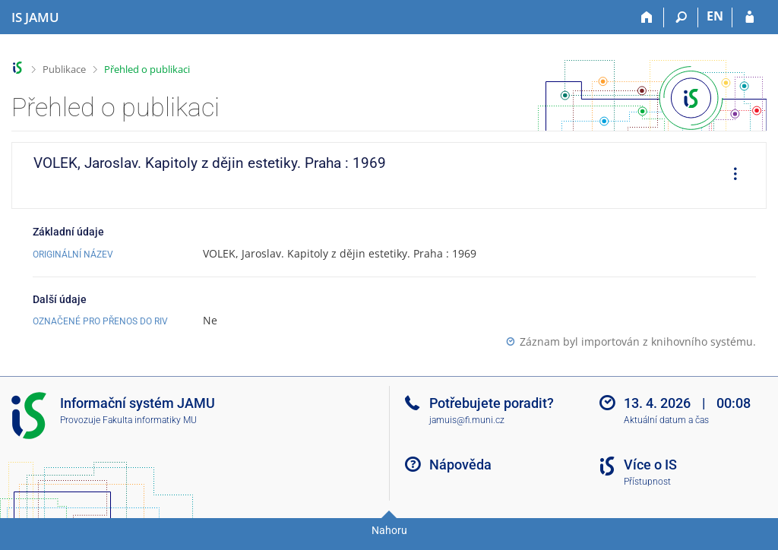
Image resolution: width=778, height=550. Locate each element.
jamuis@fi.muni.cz (466, 420)
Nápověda (460, 465)
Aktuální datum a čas (666, 420)
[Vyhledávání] (681, 17)
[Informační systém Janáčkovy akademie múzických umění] (35, 17)
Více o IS (650, 465)
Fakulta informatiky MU (150, 420)
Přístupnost (647, 481)
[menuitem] (730, 175)
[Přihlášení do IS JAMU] (749, 17)
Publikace (64, 69)
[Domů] (647, 17)
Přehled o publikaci (147, 69)
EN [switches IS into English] (715, 16)
